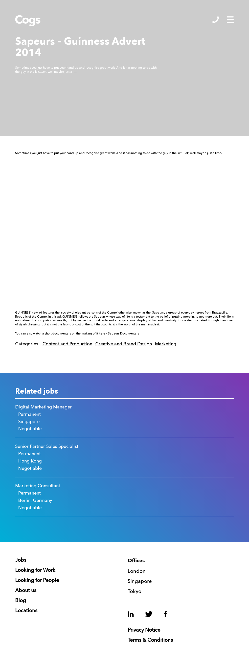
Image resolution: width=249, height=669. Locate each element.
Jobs (20, 560)
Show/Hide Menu (230, 19)
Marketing (165, 344)
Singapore (140, 581)
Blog (20, 600)
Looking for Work (35, 570)
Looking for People (37, 580)
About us (25, 590)
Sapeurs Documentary (123, 333)
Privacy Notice (144, 630)
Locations (26, 610)
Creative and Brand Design (123, 344)
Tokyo (134, 591)
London (137, 571)
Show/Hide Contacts (215, 19)
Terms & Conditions (150, 640)
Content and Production (67, 344)
